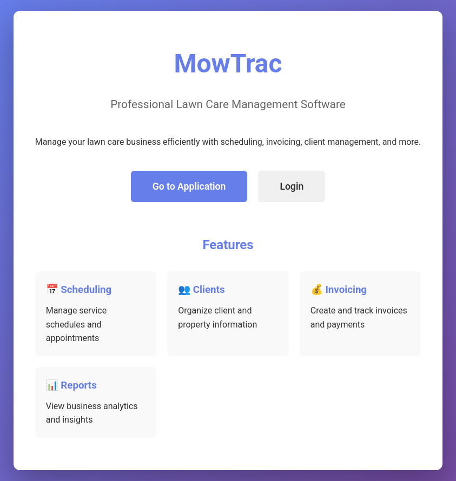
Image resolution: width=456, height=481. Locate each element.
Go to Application (189, 186)
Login (291, 186)
